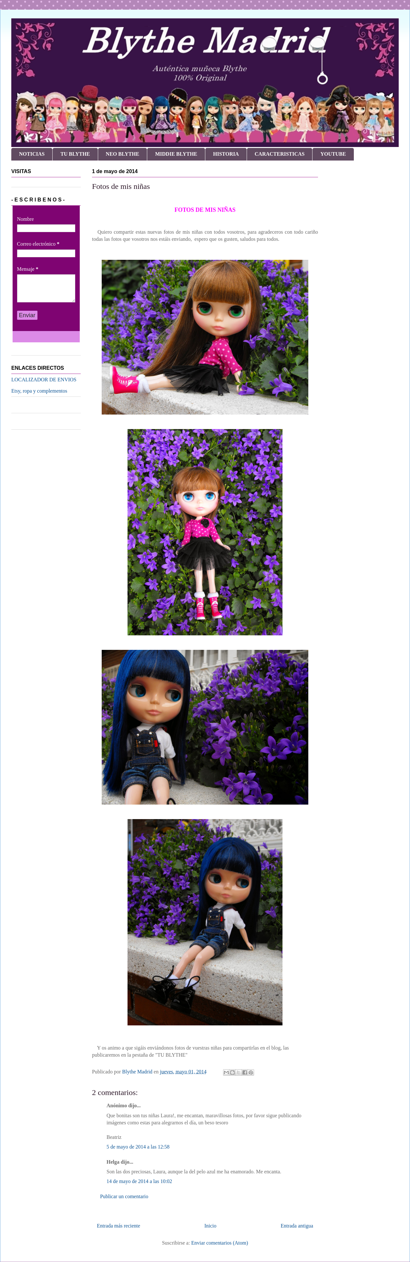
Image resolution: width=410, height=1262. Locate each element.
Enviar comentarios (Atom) (219, 1243)
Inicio (210, 1225)
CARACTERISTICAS (280, 154)
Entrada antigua (297, 1225)
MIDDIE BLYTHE (176, 154)
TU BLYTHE (75, 154)
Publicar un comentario (124, 1196)
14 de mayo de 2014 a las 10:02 (139, 1181)
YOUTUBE (333, 154)
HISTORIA (226, 154)
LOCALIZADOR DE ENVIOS (44, 379)
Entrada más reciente (118, 1225)
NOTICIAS (32, 154)
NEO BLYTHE (122, 154)
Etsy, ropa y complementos (39, 391)
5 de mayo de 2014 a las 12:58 (138, 1146)
